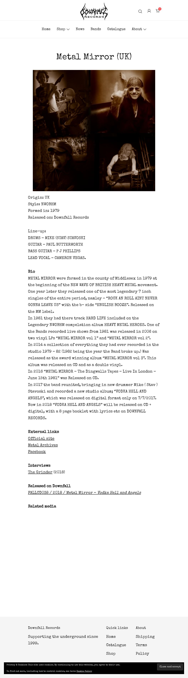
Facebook (37, 452)
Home (46, 29)
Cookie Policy (84, 671)
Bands (96, 29)
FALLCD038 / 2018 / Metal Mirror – (84, 493)
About (137, 29)
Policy (142, 654)
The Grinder (40, 473)
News (80, 29)
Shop (61, 29)
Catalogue (116, 29)
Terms (141, 645)
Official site (41, 439)
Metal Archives (43, 445)
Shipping (145, 637)
